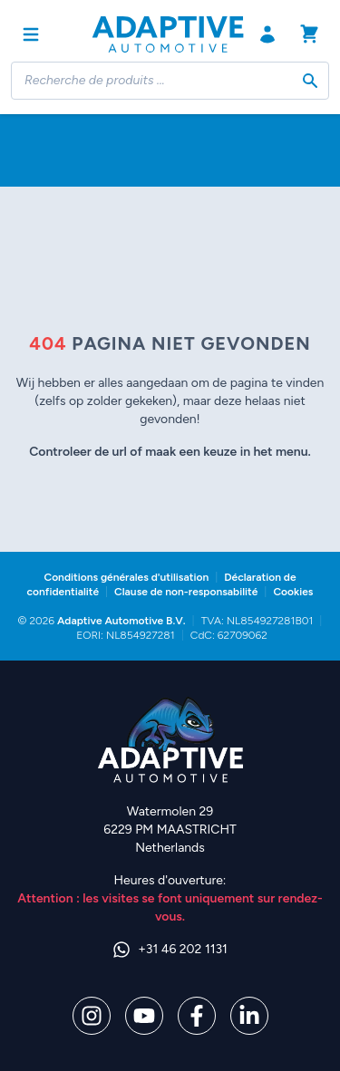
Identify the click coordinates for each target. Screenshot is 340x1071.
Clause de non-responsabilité (185, 591)
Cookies (293, 591)
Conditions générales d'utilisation (126, 577)
